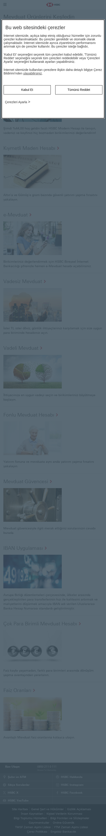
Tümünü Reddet (79, 90)
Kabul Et (27, 90)
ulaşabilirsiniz (32, 73)
